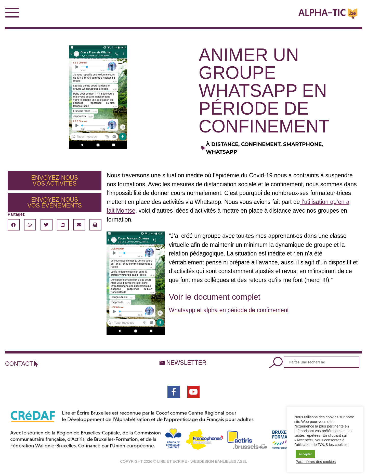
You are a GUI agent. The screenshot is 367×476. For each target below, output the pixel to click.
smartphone (302, 144)
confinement (260, 144)
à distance (222, 144)
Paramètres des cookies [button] (316, 462)
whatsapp (221, 152)
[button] (14, 224)
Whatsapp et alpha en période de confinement (229, 310)
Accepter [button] (305, 454)
